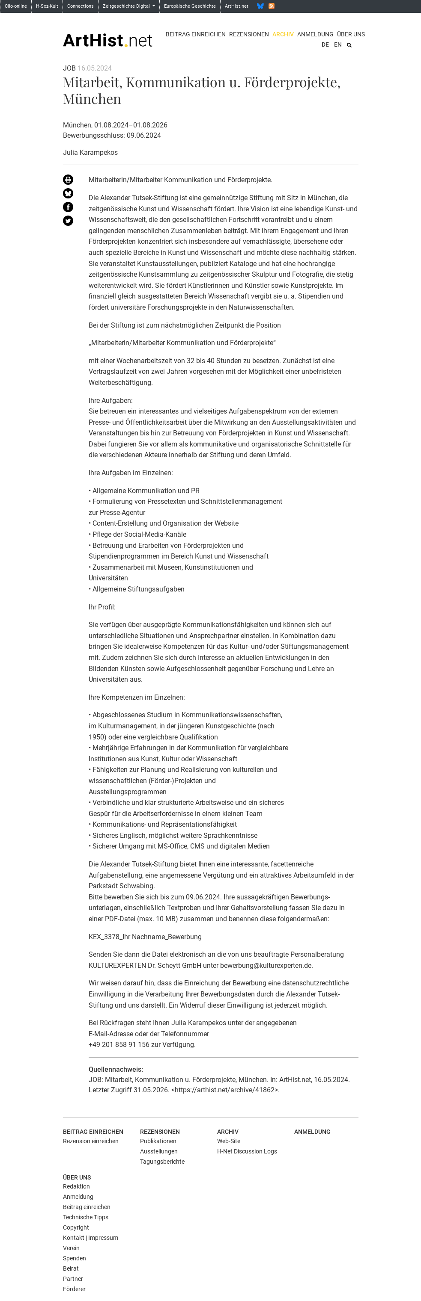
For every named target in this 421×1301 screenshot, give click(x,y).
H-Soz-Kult (47, 6)
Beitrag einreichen (196, 34)
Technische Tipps (85, 1217)
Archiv (283, 34)
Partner (73, 1278)
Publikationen (158, 1141)
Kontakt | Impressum (90, 1237)
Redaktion (76, 1186)
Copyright (76, 1227)
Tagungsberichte (162, 1161)
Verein (71, 1248)
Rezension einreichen (91, 1141)
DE (325, 44)
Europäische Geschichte (190, 6)
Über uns (351, 34)
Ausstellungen (159, 1151)
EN (338, 44)
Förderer (74, 1289)
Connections (80, 6)
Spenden (74, 1258)
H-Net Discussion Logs (247, 1151)
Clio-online (16, 6)
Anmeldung (315, 34)
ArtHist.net (236, 6)
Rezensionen (249, 34)
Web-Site (228, 1141)
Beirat (71, 1268)
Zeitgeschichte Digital (127, 6)
